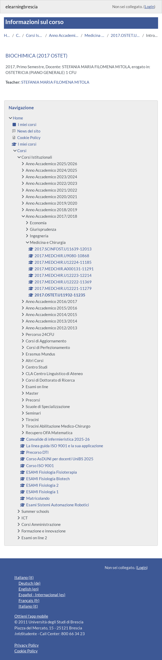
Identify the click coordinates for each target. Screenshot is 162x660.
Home (7, 35)
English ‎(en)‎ (29, 589)
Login (149, 6)
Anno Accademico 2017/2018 (64, 35)
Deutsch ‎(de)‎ (30, 583)
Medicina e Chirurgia (95, 35)
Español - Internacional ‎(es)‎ (42, 594)
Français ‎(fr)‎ (29, 600)
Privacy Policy (26, 645)
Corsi (18, 35)
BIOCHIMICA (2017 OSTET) (36, 56)
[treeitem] (81, 328)
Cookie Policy (26, 650)
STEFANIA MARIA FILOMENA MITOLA (55, 82)
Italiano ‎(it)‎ (24, 577)
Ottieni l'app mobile (31, 616)
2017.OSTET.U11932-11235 (125, 35)
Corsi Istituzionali (34, 35)
